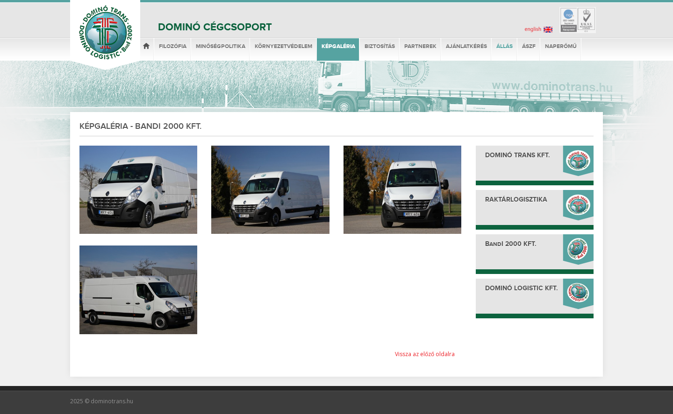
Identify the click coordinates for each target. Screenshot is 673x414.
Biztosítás (380, 46)
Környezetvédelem (283, 46)
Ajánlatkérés (466, 46)
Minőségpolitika (220, 46)
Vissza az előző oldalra (425, 354)
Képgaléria (338, 46)
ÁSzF (529, 46)
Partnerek (420, 46)
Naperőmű (561, 46)
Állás (504, 46)
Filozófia (172, 46)
